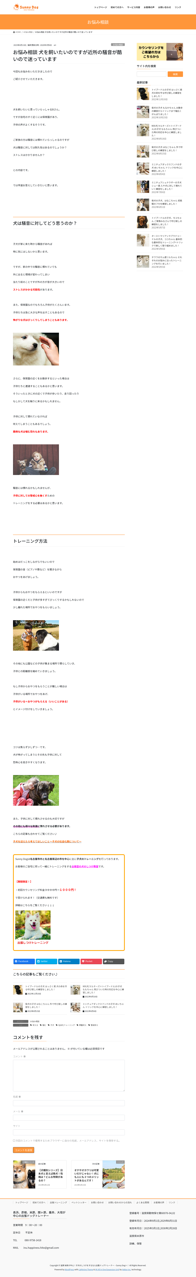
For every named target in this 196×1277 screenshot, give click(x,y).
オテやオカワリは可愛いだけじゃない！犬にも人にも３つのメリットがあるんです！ (86, 1175)
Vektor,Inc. (126, 1269)
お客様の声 (159, 1202)
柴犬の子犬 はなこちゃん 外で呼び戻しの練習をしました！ (46, 1005)
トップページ (21, 1202)
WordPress (69, 1269)
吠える (35, 1025)
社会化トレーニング (66, 1025)
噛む (44, 1025)
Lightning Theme (86, 1269)
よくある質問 (142, 1202)
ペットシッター (79, 1202)
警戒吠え (94, 1025)
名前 (17, 1096)
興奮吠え (83, 1025)
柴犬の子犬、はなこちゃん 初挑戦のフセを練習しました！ (167, 202)
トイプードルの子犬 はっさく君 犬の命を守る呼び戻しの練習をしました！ (46, 988)
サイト (16, 1126)
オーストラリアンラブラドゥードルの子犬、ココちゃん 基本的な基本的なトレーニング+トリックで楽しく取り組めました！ (167, 240)
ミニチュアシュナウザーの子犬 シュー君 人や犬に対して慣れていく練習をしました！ (167, 185)
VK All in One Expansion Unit (107, 1269)
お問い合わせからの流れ (120, 1202)
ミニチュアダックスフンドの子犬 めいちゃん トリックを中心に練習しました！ (103, 1005)
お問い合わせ (97, 1202)
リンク (172, 1202)
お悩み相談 (118, 44)
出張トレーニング (58, 1202)
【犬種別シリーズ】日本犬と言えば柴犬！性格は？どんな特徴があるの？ (50, 1175)
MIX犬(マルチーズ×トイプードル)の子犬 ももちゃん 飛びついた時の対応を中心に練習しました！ (103, 989)
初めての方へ (39, 1202)
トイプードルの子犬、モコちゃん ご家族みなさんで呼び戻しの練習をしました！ (167, 221)
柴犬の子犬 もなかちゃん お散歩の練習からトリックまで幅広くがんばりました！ (167, 111)
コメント (19, 1056)
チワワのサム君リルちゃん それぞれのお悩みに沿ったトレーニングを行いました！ (167, 260)
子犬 (52, 1025)
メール (18, 1111)
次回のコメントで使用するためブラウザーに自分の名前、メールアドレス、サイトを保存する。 (68, 1140)
